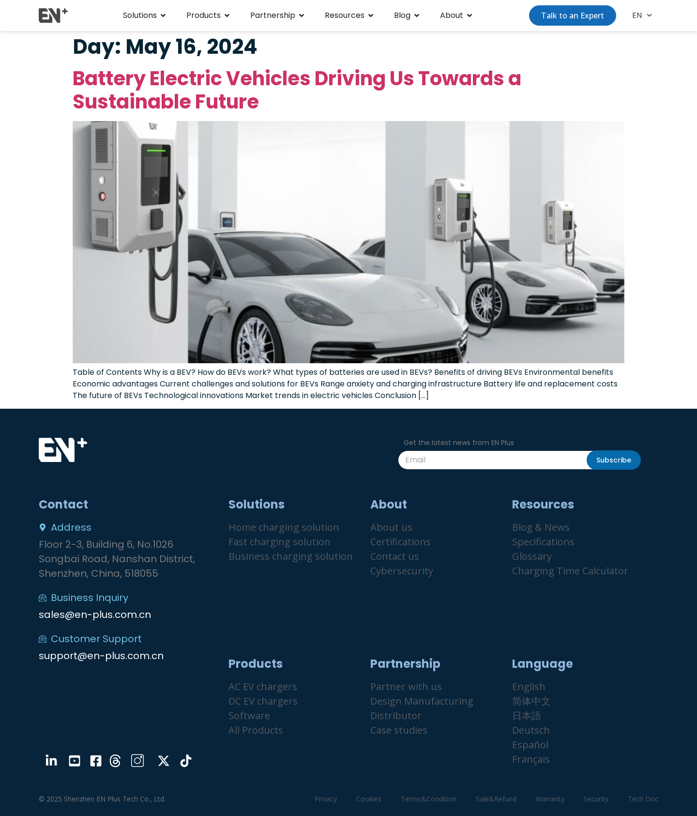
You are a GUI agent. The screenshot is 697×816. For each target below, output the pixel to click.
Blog (402, 15)
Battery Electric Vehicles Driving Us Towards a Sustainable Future (297, 90)
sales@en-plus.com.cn (95, 614)
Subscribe (613, 460)
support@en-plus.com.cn (101, 655)
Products (203, 15)
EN (642, 15)
